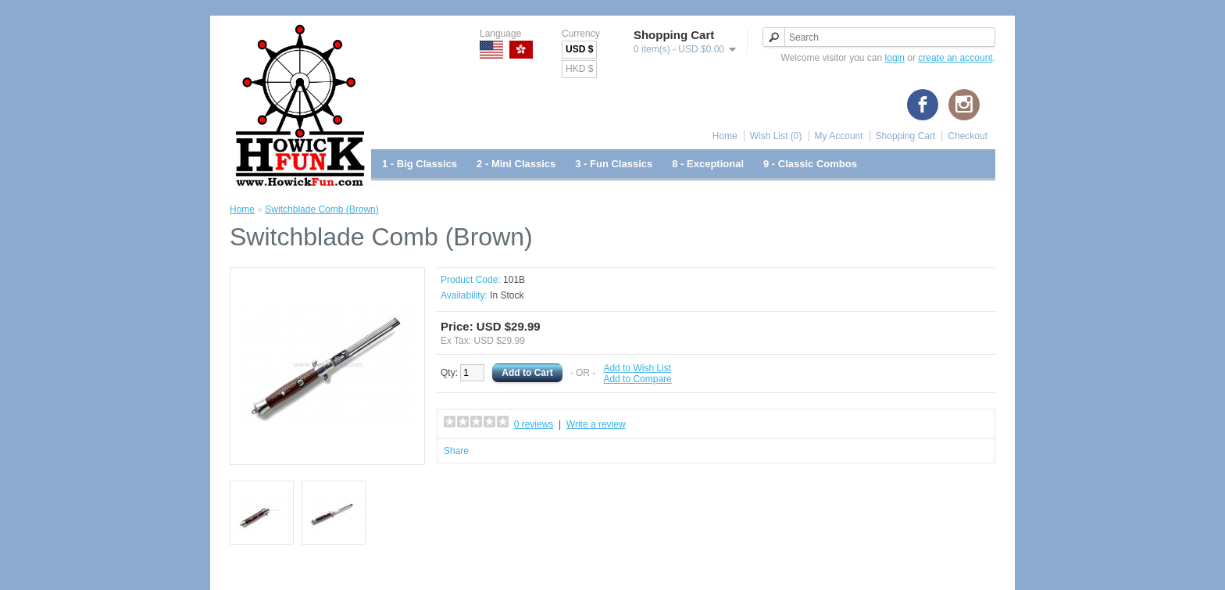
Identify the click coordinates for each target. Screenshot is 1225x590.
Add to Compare (637, 379)
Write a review (596, 424)
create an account (955, 57)
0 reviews (534, 424)
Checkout (968, 136)
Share (456, 450)
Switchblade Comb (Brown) (321, 209)
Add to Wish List (637, 368)
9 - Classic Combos (810, 164)
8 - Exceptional (708, 164)
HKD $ (579, 68)
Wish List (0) (776, 136)
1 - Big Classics (419, 164)
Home (725, 136)
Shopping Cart (906, 136)
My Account (839, 136)
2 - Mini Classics (516, 164)
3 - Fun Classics (613, 164)
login (895, 57)
